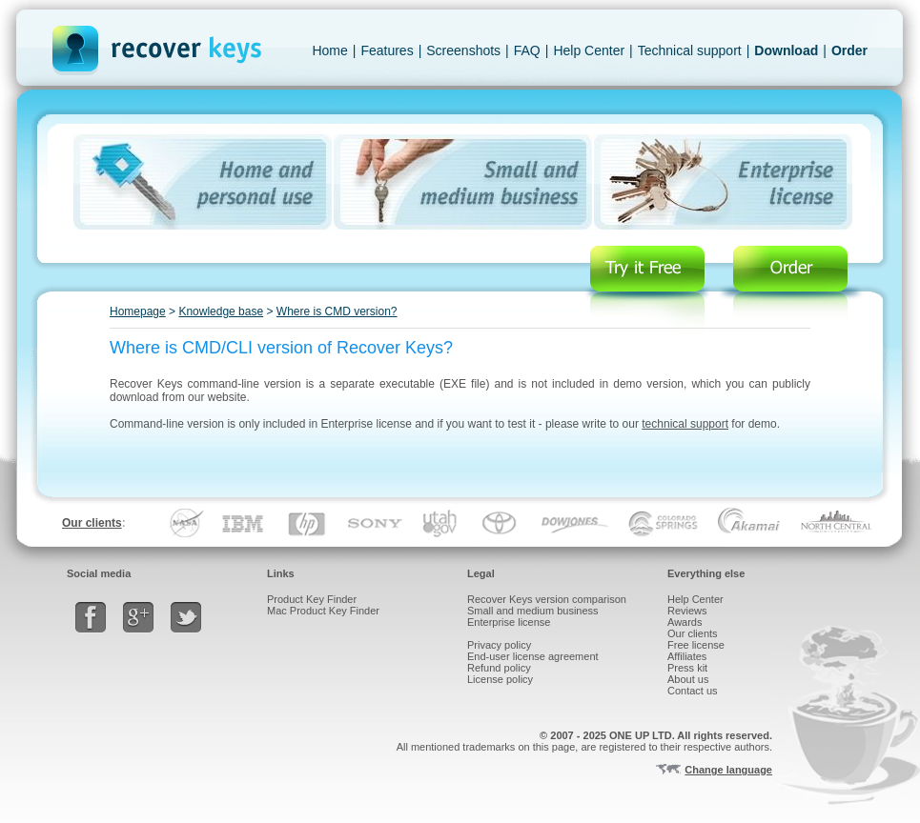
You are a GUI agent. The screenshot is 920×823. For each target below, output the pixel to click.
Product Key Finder (312, 599)
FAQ (527, 50)
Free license (696, 645)
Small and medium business (533, 610)
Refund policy (499, 667)
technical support (685, 424)
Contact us (692, 690)
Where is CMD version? (337, 311)
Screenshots (463, 50)
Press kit (687, 667)
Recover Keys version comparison (546, 599)
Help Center (588, 50)
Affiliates (686, 656)
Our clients (92, 523)
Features (386, 50)
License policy (500, 679)
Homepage (138, 311)
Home (329, 50)
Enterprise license (508, 622)
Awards (684, 622)
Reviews (687, 610)
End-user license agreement (533, 656)
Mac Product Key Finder (323, 610)
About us (687, 679)
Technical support (690, 50)
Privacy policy (499, 645)
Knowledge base (220, 311)
